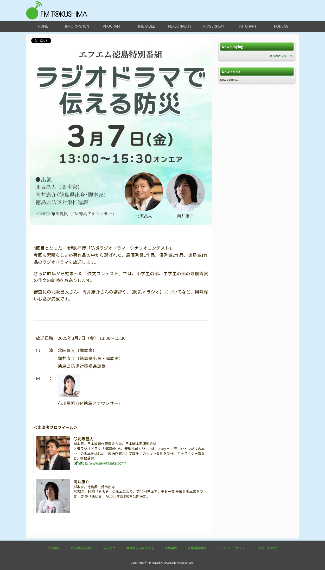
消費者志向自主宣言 (140, 548)
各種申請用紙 (197, 548)
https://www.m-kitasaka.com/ (99, 463)
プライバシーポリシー (232, 548)
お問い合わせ (267, 548)
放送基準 (109, 548)
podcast (282, 26)
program (111, 26)
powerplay (213, 26)
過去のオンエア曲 (281, 56)
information (77, 26)
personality (179, 26)
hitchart (248, 26)
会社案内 (54, 548)
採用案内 (171, 548)
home (43, 26)
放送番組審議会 (82, 548)
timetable (145, 26)
